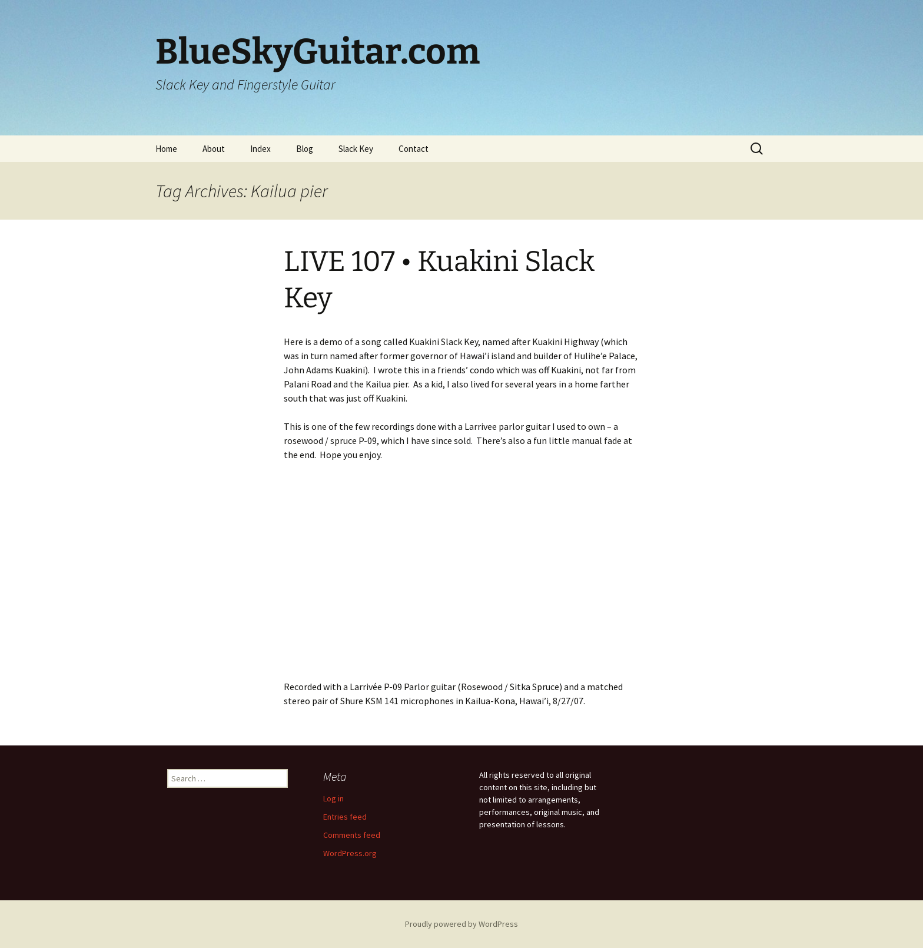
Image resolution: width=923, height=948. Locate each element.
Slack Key (355, 148)
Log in (333, 798)
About (213, 148)
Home (166, 148)
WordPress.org (350, 853)
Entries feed (345, 816)
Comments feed (351, 835)
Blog (304, 148)
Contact (414, 148)
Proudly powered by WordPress (461, 924)
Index (260, 148)
